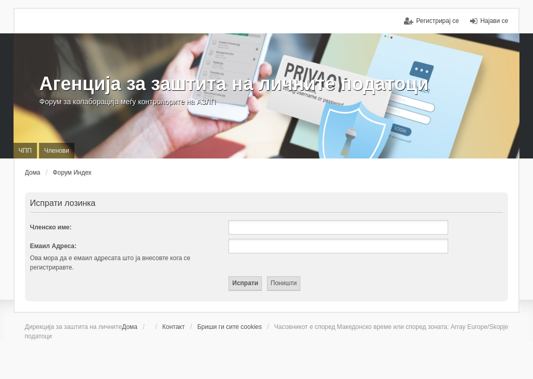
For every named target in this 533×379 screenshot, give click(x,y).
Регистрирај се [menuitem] (437, 21)
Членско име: (51, 227)
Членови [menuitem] (56, 150)
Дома (129, 327)
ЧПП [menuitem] (25, 150)
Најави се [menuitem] (494, 21)
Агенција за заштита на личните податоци (234, 83)
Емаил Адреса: (53, 246)
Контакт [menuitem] (173, 327)
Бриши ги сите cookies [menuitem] (229, 327)
